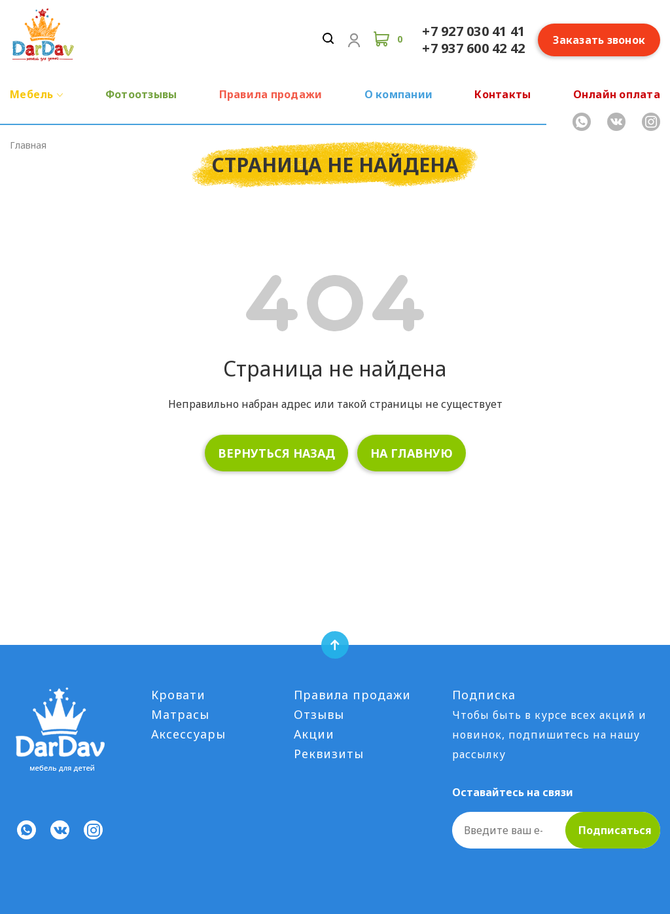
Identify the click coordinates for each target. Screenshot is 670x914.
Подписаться (615, 830)
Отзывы (319, 714)
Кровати (178, 695)
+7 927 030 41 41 (473, 31)
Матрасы (180, 714)
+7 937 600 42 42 (473, 48)
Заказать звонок (599, 40)
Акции (314, 734)
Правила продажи (352, 695)
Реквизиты (329, 753)
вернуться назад (276, 453)
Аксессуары (188, 734)
